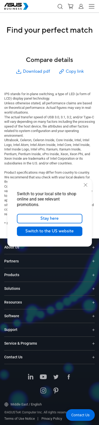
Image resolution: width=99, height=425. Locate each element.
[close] (85, 185)
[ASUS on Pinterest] (56, 391)
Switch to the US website (49, 231)
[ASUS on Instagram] (43, 391)
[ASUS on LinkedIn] (30, 377)
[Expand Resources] (93, 302)
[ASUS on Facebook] (68, 377)
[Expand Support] (93, 329)
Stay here (49, 218)
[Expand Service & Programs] (93, 343)
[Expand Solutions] (93, 288)
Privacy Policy (51, 419)
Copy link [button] (71, 71)
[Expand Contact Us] (93, 357)
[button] (60, 6)
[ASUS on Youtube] (43, 377)
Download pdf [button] (33, 71)
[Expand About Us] (93, 247)
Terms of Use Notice (19, 419)
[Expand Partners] (93, 261)
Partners (11, 261)
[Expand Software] (93, 316)
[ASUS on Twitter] (56, 377)
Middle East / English (23, 404)
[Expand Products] (93, 274)
